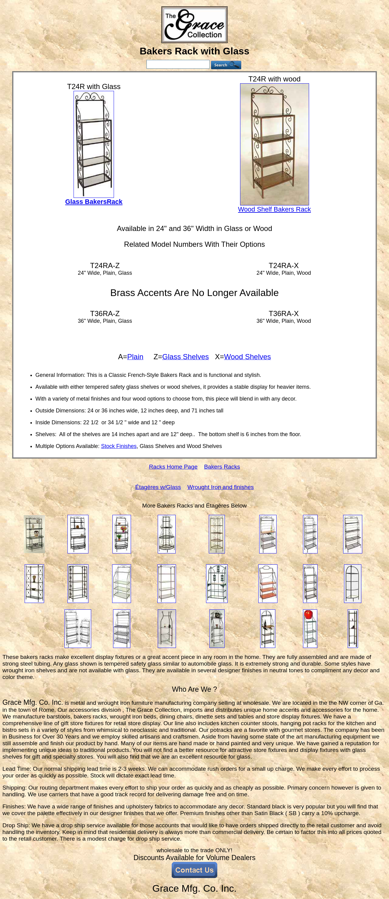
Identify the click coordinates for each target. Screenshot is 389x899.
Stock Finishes (118, 446)
